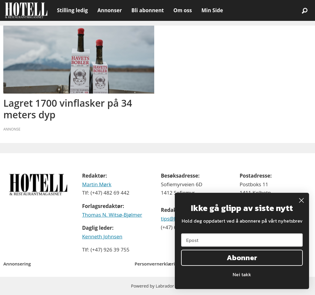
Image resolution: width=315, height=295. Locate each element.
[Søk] (304, 10)
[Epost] (242, 240)
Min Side (212, 10)
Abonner (242, 257)
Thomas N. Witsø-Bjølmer (112, 214)
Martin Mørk (96, 184)
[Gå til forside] (26, 10)
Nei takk (242, 274)
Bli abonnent (147, 10)
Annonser (109, 10)
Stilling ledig (72, 10)
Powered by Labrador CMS (157, 286)
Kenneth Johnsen (102, 236)
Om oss (182, 10)
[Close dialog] (301, 200)
